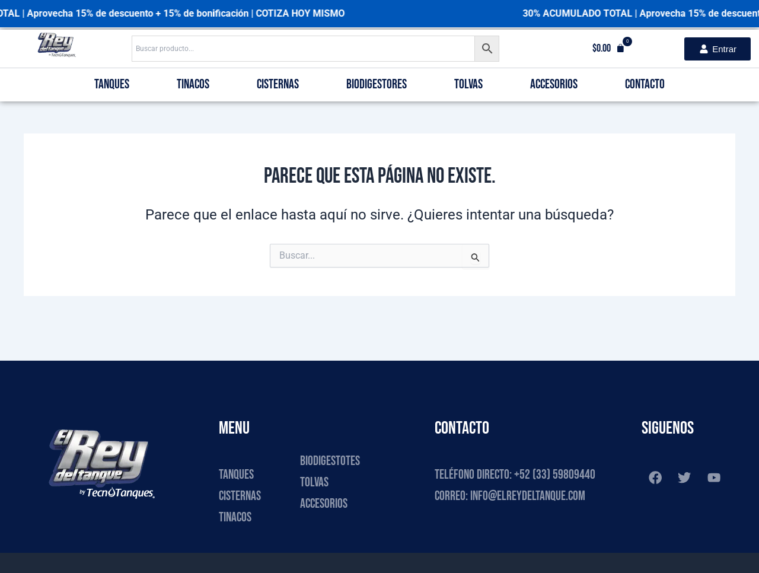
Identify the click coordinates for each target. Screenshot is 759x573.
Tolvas (468, 85)
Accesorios (554, 85)
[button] (608, 49)
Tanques (111, 85)
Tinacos (193, 85)
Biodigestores (376, 85)
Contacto (645, 85)
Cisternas (278, 85)
